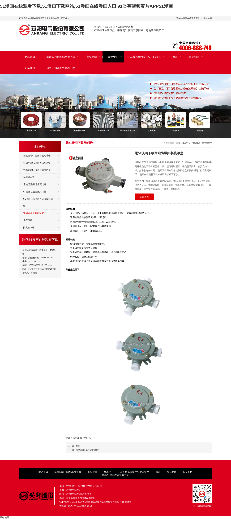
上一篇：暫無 (74, 446)
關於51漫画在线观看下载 (61, 56)
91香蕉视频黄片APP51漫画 (145, 56)
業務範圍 (91, 56)
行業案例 (30, 68)
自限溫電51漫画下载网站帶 (37, 155)
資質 (175, 56)
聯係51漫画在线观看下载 (188, 18)
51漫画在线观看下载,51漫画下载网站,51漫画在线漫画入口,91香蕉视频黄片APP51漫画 (86, 6)
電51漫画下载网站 (82, 437)
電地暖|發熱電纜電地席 (34, 184)
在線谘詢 (144, 197)
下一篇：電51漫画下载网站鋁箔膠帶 (83, 450)
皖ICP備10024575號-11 (80, 505)
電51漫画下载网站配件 (34, 213)
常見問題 (194, 56)
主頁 (178, 143)
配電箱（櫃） (30, 227)
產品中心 (113, 56)
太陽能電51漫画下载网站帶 (37, 170)
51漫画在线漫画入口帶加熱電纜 (38, 202)
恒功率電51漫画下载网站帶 (37, 162)
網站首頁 (30, 56)
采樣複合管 (28, 177)
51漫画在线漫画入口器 (34, 191)
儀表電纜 (27, 220)
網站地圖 (207, 18)
